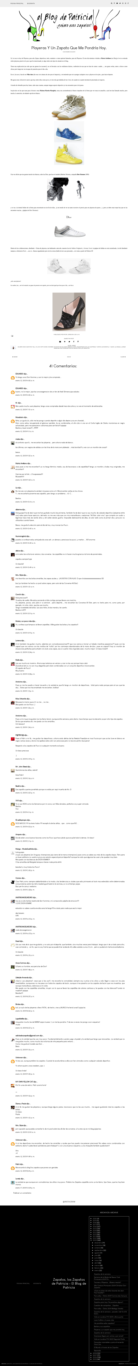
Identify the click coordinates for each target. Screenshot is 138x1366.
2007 (95, 1355)
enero (96, 1270)
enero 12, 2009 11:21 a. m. (25, 587)
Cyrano (18, 878)
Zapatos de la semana (102, 1274)
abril (96, 1263)
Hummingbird (21, 536)
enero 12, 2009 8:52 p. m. (25, 1011)
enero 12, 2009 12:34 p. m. (25, 652)
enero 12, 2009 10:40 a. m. (26, 528)
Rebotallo (97, 1351)
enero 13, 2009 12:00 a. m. (26, 1132)
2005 (95, 1359)
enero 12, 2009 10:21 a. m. (25, 502)
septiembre (98, 1250)
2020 (95, 1219)
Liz (17, 488)
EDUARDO (19, 374)
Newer (14, 357)
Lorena (18, 641)
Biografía (31, 3)
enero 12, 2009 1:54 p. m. (25, 727)
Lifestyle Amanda (22, 978)
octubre (97, 1248)
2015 (95, 1228)
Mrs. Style (19, 575)
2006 (95, 1357)
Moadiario (20, 417)
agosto (97, 1253)
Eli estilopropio (21, 820)
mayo (96, 1260)
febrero (97, 1268)
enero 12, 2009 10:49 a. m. (26, 567)
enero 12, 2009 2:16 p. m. (25, 778)
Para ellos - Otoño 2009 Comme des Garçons (110, 1296)
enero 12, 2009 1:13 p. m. (25, 691)
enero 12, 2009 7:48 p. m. (25, 970)
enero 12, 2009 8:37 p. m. (25, 996)
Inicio (69, 357)
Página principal (17, 3)
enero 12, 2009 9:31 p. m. (25, 1050)
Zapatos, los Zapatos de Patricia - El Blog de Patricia (69, 1283)
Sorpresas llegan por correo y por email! (108, 1336)
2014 (94, 1230)
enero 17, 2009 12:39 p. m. (25, 1188)
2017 (94, 1224)
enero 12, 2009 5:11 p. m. (25, 841)
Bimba (18, 1004)
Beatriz (18, 786)
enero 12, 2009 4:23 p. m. (25, 827)
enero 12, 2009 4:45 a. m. (25, 380)
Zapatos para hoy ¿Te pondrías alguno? (108, 1302)
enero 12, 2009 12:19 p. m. (25, 633)
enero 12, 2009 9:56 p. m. (25, 1096)
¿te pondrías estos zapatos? (104, 1323)
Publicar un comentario (22, 1193)
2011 (94, 1236)
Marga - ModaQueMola (25, 849)
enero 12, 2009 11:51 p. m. (25, 1118)
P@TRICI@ (20, 735)
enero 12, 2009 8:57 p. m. (25, 1028)
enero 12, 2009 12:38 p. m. (25, 674)
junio (96, 1258)
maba (18, 439)
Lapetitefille (20, 1019)
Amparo (19, 834)
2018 (95, 1222)
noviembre (98, 1245)
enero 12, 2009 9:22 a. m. (25, 456)
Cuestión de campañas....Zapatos (106, 1305)
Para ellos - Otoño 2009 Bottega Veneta (108, 1309)
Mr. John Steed (21, 767)
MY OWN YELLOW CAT (24, 1082)
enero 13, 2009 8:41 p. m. (25, 1171)
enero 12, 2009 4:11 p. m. (25, 812)
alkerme (19, 510)
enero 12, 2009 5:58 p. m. (25, 890)
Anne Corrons (21, 963)
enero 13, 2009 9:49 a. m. (25, 1156)
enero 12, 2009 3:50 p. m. (25, 793)
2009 (95, 1240)
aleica (18, 551)
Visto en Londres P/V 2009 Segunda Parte (109, 1339)
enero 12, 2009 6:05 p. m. (25, 933)
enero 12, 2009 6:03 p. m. (25, 919)
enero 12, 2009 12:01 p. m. (25, 613)
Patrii (18, 1164)
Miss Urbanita (21, 699)
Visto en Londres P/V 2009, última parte (108, 1317)
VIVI (17, 801)
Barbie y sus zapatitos (102, 1326)
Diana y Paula (21, 1104)
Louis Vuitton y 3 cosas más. (104, 1320)
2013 (95, 1232)
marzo (97, 1265)
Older (123, 357)
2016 (95, 1226)
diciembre (98, 1243)
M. (16, 403)
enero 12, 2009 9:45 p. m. (25, 1074)
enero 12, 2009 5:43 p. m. (25, 870)
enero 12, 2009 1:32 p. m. (25, 708)
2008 (95, 1353)
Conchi (18, 594)
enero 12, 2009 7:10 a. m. (25, 410)
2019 (95, 1221)
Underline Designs (130, 1363)
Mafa (17, 660)
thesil (17, 941)
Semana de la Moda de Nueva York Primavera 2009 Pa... (107, 1278)
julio (96, 1255)
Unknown (19, 1058)
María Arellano (21, 463)
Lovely (18, 1179)
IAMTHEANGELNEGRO (24, 897)
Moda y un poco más (24, 621)
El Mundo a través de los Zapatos (106, 1347)
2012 (94, 1234)
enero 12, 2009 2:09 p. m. (25, 759)
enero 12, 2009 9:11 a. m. (25, 431)
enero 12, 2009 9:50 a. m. (25, 480)
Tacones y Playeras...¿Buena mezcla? (107, 1282)
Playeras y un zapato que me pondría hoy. (109, 1330)
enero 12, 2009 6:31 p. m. (25, 955)
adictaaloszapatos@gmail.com (27, 1036)
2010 (95, 1238)
